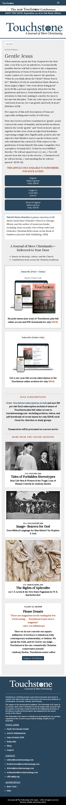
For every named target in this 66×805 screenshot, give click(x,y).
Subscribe (11, 741)
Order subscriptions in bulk (26, 403)
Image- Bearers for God (33, 526)
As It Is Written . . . (12, 49)
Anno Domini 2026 (15, 737)
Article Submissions (16, 733)
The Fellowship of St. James (28, 800)
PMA (9, 790)
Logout (10, 750)
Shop (9, 746)
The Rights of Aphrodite (33, 588)
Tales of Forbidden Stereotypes (33, 477)
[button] (33, 272)
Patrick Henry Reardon (18, 217)
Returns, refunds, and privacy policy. (33, 802)
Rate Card (11, 786)
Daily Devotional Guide (18, 729)
